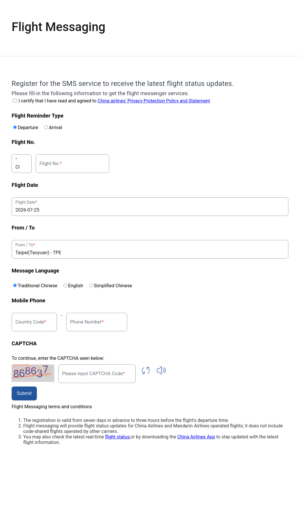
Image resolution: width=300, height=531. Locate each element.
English (78, 285)
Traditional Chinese (40, 285)
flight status (117, 437)
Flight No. (23, 142)
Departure (30, 127)
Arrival (55, 127)
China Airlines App (196, 437)
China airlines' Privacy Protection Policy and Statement (154, 101)
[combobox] (22, 163)
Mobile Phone (28, 300)
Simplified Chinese (113, 285)
